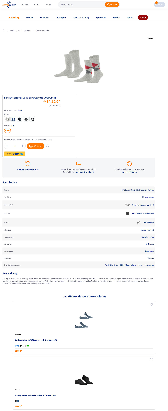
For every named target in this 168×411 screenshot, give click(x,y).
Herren (51, 7)
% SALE (142, 17)
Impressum (64, 377)
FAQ (10, 377)
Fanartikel (44, 17)
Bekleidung (14, 17)
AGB (61, 381)
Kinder (62, 7)
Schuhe (29, 17)
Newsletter (12, 385)
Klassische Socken (49, 23)
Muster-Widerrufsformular (95, 388)
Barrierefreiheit (66, 390)
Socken (33, 23)
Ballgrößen (38, 390)
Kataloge (37, 385)
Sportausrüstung (81, 17)
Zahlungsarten (40, 381)
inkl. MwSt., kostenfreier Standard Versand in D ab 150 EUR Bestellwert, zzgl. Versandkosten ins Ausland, (51, 351)
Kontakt (11, 381)
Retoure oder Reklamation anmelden (95, 378)
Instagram (115, 377)
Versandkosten (40, 377)
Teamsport (61, 17)
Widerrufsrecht (91, 384)
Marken (130, 17)
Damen (39, 7)
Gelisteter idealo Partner (150, 404)
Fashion (116, 17)
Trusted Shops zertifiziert (120, 404)
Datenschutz (64, 385)
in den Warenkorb (136, 85)
